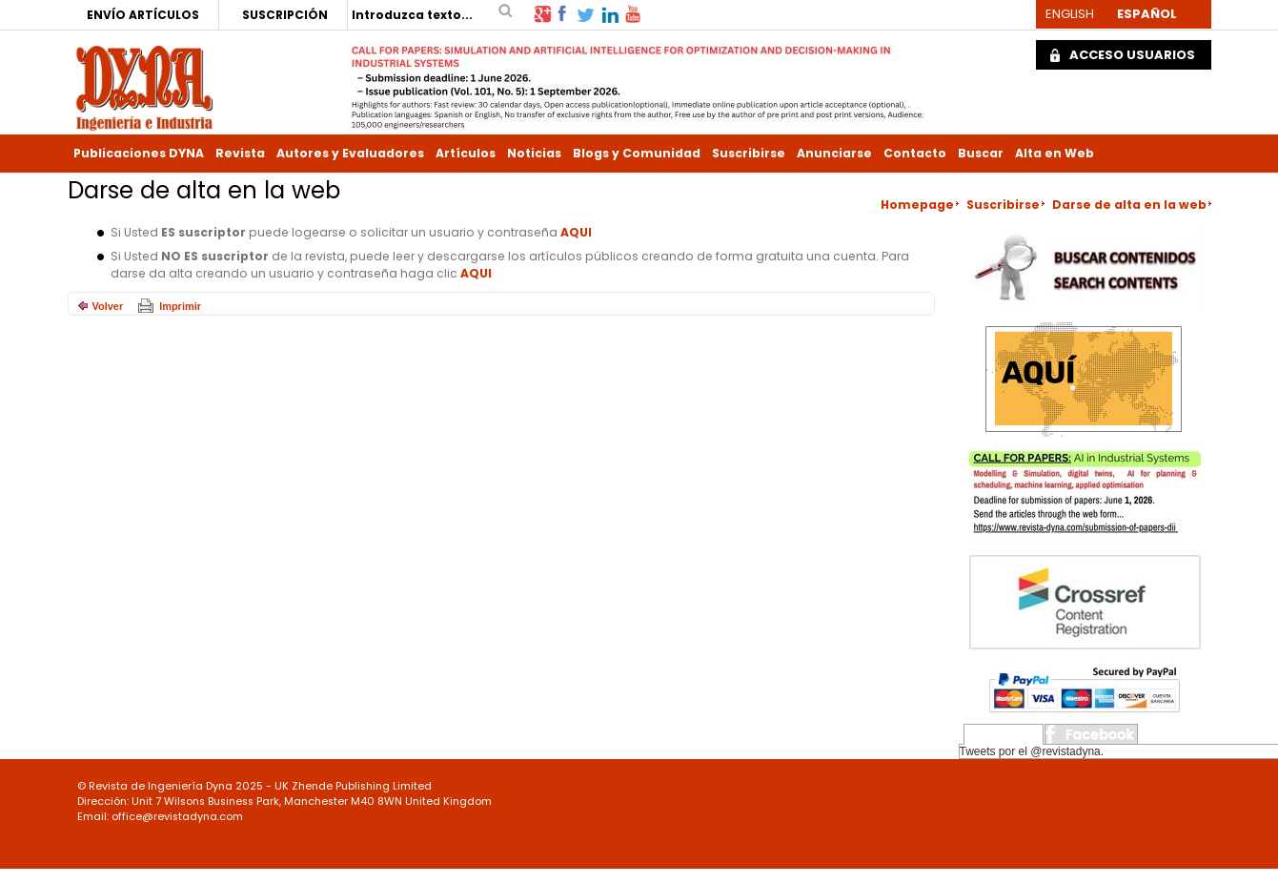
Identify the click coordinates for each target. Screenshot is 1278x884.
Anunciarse (834, 153)
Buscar (981, 153)
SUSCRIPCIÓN (285, 15)
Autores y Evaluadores (350, 153)
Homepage (917, 204)
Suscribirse (748, 153)
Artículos (466, 153)
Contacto (914, 153)
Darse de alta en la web (1129, 204)
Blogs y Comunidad (636, 153)
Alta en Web (1054, 153)
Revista (240, 153)
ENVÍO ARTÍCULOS (143, 15)
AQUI (576, 232)
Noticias (534, 153)
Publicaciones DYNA (138, 153)
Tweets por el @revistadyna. (1032, 751)
